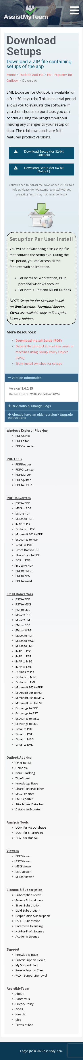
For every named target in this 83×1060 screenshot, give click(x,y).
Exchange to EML (26, 724)
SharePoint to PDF (27, 555)
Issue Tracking (25, 773)
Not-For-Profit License (29, 931)
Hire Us (20, 1014)
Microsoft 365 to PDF (28, 687)
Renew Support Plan (29, 970)
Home (11, 75)
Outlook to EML (25, 682)
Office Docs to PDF (27, 550)
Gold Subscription (27, 910)
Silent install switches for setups (38, 363)
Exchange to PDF (26, 540)
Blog (18, 1020)
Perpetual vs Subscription (32, 916)
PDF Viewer (23, 856)
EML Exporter (24, 799)
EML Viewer (23, 872)
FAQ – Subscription (28, 921)
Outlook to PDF (25, 529)
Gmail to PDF (23, 729)
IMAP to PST (23, 656)
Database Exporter (28, 809)
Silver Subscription (28, 905)
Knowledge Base (26, 783)
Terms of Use (24, 1025)
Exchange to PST (26, 713)
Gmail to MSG (24, 739)
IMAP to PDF (23, 524)
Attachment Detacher (29, 804)
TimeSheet (22, 778)
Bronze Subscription (29, 900)
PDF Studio (22, 436)
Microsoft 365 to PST (28, 693)
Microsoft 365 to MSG (29, 698)
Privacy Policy (24, 1004)
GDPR (19, 1009)
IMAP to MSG (24, 661)
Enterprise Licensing (28, 926)
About (19, 994)
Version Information (27, 378)
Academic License (27, 936)
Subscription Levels (28, 895)
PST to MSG (23, 604)
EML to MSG (23, 630)
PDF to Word (23, 581)
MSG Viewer (23, 866)
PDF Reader (23, 464)
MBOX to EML (24, 646)
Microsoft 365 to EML (29, 703)
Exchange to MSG (27, 719)
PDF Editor (22, 441)
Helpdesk (21, 768)
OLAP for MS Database (30, 827)
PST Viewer (23, 861)
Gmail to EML (24, 745)
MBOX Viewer (24, 877)
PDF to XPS (22, 576)
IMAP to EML (23, 667)
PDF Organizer (25, 469)
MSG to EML (23, 620)
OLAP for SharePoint (29, 833)
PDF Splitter (23, 480)
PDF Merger (23, 475)
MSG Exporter (24, 794)
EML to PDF (22, 514)
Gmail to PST (23, 734)
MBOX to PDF (24, 519)
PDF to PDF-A (23, 485)
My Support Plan (26, 965)
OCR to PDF (22, 560)
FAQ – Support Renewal (31, 975)
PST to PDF (22, 503)
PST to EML (22, 610)
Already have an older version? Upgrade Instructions (40, 416)
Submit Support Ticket (30, 960)
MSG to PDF (23, 508)
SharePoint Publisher (29, 789)
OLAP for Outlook (27, 838)
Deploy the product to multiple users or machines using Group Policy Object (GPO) (44, 352)
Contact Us (22, 999)
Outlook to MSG (26, 677)
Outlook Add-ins (31, 75)
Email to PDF (23, 763)
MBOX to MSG (24, 641)
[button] (42, 378)
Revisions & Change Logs (31, 406)
